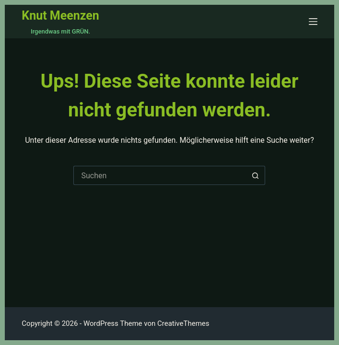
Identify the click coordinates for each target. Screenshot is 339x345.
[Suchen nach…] (159, 175)
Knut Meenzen (60, 16)
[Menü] (313, 21)
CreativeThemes (183, 323)
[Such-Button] (255, 175)
